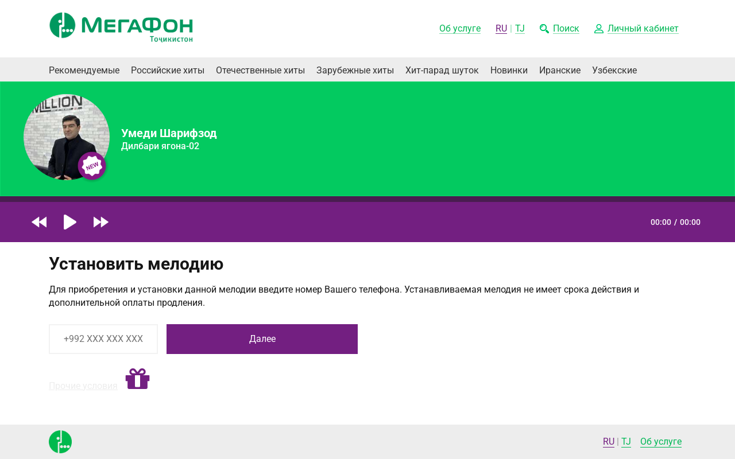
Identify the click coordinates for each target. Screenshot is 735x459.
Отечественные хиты (260, 70)
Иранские (560, 70)
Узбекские (614, 70)
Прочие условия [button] (83, 385)
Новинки (509, 70)
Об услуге (661, 441)
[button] (636, 29)
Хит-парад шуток (442, 70)
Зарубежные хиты (355, 70)
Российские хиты (167, 70)
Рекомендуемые (84, 70)
